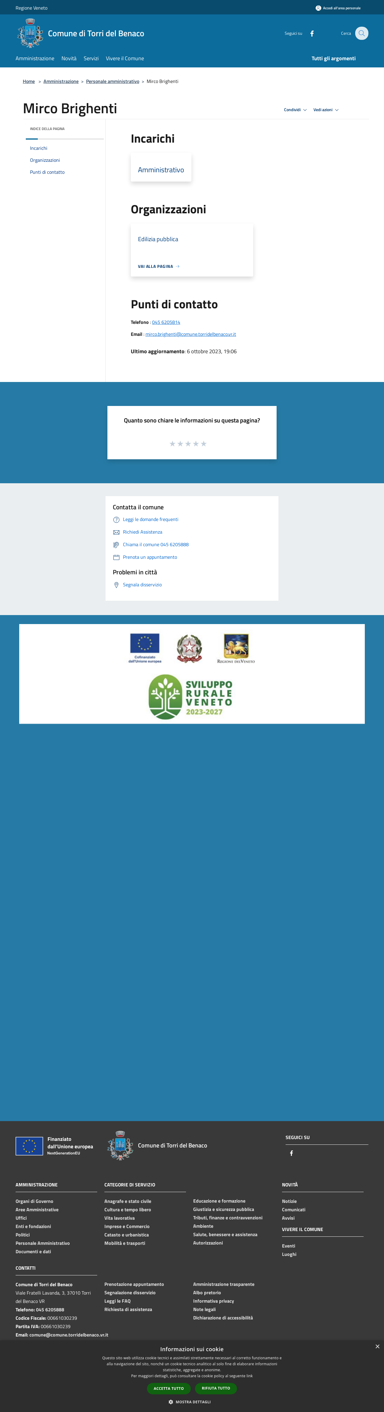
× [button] (377, 1347)
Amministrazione (61, 81)
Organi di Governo (34, 1201)
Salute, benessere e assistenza (225, 1234)
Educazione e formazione (219, 1200)
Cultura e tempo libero (127, 1209)
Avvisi (288, 1217)
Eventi (288, 1245)
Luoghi (289, 1254)
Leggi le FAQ (117, 1300)
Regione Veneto (31, 7)
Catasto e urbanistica (126, 1234)
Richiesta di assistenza (128, 1309)
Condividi (296, 110)
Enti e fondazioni (33, 1226)
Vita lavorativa (119, 1217)
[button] (192, 1402)
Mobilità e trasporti (124, 1243)
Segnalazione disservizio (130, 1292)
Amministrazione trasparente (223, 1284)
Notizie (289, 1201)
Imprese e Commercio (127, 1226)
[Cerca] (361, 33)
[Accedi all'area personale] (338, 8)
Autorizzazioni (208, 1242)
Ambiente (203, 1226)
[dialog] (192, 1376)
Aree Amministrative (37, 1209)
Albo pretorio (207, 1292)
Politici (23, 1234)
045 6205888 (50, 1309)
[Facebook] (308, 33)
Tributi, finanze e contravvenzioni (227, 1217)
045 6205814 (166, 322)
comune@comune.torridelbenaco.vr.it (68, 1334)
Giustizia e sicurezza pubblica (223, 1209)
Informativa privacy (213, 1300)
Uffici (21, 1217)
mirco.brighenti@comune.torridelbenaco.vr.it (191, 334)
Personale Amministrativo (43, 1243)
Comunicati (293, 1209)
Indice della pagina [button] (47, 129)
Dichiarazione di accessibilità (223, 1317)
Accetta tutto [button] (169, 1388)
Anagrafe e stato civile (127, 1201)
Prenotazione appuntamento (134, 1284)
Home (29, 81)
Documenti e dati (33, 1251)
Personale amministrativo (112, 81)
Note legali (204, 1309)
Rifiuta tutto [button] (216, 1388)
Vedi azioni (327, 110)
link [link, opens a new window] (250, 1375)
